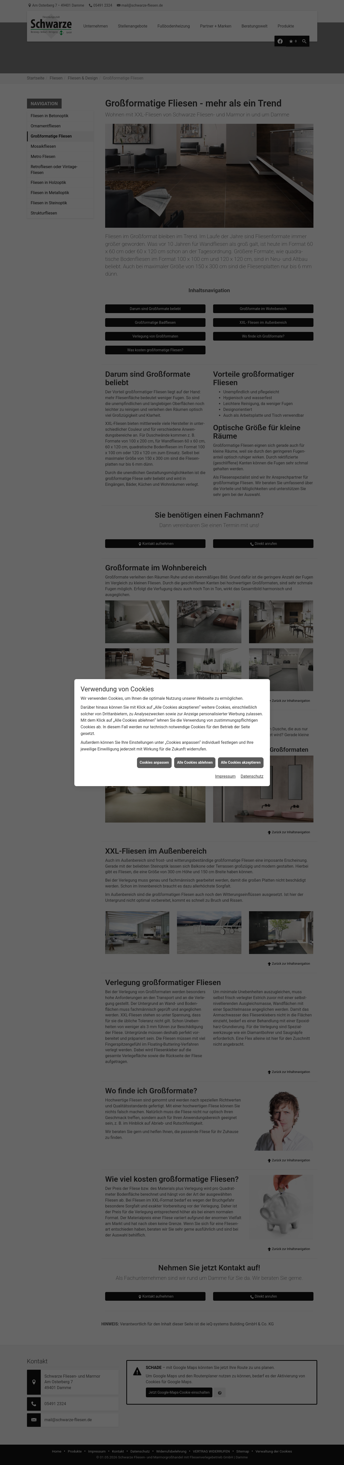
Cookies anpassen (154, 762)
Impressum (225, 776)
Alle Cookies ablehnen (195, 762)
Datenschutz (252, 776)
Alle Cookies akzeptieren (240, 762)
